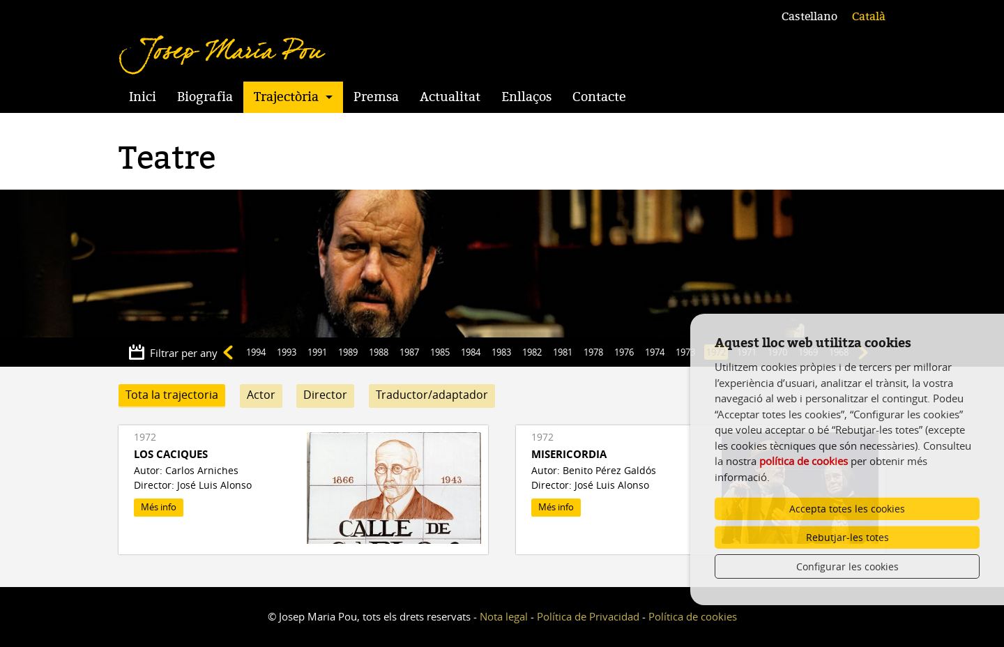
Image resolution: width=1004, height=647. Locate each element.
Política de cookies (692, 616)
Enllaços (526, 97)
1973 (685, 352)
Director (325, 394)
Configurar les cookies (847, 566)
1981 (562, 352)
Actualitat (450, 97)
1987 (409, 352)
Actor (261, 394)
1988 (378, 352)
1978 (593, 352)
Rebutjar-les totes (847, 537)
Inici (142, 97)
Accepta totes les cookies (847, 508)
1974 (654, 352)
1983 (501, 352)
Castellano (809, 17)
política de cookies (803, 461)
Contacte (599, 97)
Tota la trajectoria (172, 394)
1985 (440, 352)
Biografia (205, 97)
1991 (317, 352)
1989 (348, 352)
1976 (624, 352)
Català (868, 17)
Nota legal (504, 616)
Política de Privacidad (588, 616)
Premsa (376, 97)
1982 (532, 352)
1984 (470, 352)
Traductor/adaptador (432, 394)
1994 (256, 352)
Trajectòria (286, 97)
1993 (286, 352)
